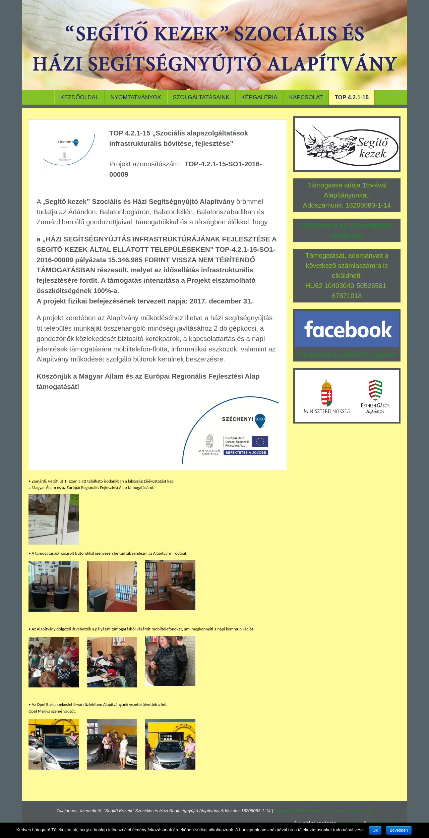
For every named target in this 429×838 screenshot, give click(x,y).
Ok (375, 830)
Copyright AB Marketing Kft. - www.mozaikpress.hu (323, 810)
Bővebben (399, 830)
